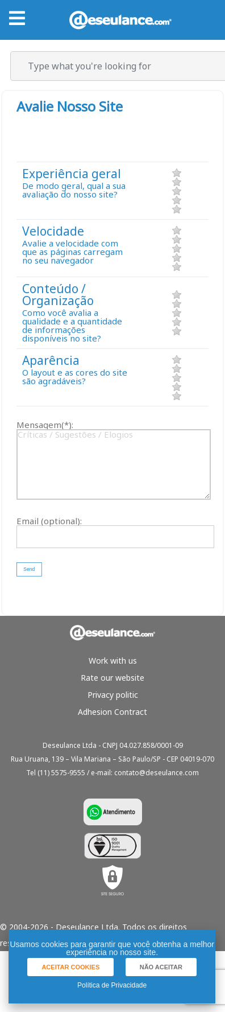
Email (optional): (49, 521)
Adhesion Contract (112, 711)
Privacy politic (113, 694)
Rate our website (112, 677)
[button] (28, 569)
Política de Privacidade (112, 985)
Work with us (113, 660)
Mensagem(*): (44, 425)
